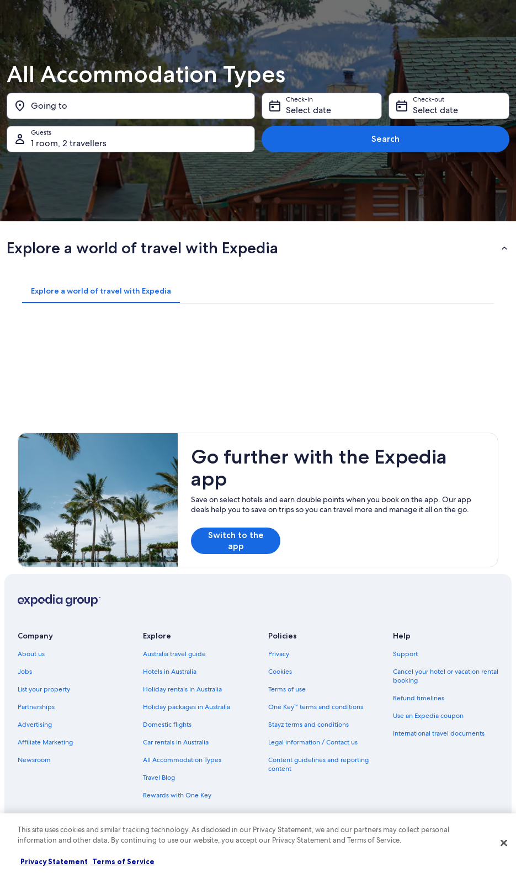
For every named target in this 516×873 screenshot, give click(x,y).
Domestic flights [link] (167, 724)
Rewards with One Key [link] (177, 795)
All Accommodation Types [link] (182, 759)
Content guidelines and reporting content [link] (318, 764)
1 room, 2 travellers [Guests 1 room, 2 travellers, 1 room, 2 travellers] (69, 143)
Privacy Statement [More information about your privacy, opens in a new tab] (54, 861)
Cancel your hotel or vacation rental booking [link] (445, 676)
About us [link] (31, 654)
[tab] (101, 291)
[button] (258, 247)
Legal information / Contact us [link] (313, 742)
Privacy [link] (278, 654)
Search (385, 139)
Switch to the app (236, 540)
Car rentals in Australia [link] (176, 742)
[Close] (504, 843)
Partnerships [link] (36, 706)
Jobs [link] (25, 671)
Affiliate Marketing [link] (45, 742)
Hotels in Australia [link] (169, 671)
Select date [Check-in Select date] (308, 110)
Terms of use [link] (287, 689)
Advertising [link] (35, 724)
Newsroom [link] (34, 759)
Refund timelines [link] (418, 698)
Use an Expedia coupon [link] (428, 715)
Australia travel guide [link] (174, 654)
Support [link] (405, 654)
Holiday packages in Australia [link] (186, 706)
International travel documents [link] (439, 733)
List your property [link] (44, 689)
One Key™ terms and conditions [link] (316, 706)
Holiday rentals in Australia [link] (182, 689)
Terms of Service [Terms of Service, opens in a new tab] (123, 861)
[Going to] (131, 106)
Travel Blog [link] (159, 777)
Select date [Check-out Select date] (435, 110)
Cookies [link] (280, 671)
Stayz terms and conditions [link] (308, 724)
